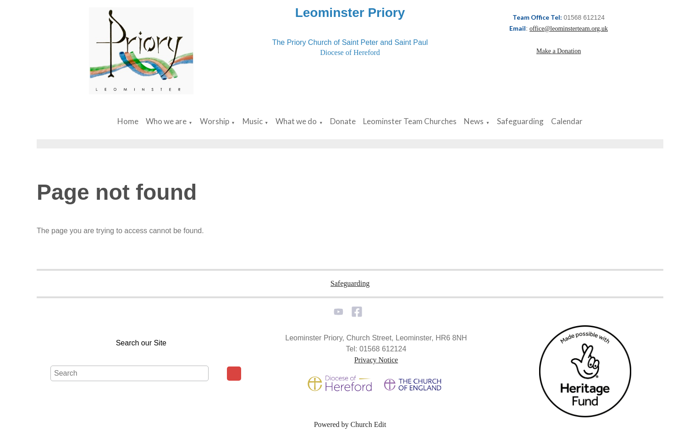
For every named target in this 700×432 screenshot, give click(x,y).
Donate (343, 121)
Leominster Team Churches (410, 121)
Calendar (567, 121)
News (474, 121)
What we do (296, 121)
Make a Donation (558, 51)
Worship (214, 121)
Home (127, 121)
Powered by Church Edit (350, 424)
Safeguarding (520, 121)
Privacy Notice (376, 360)
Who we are (166, 121)
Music (253, 121)
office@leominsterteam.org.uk (568, 28)
